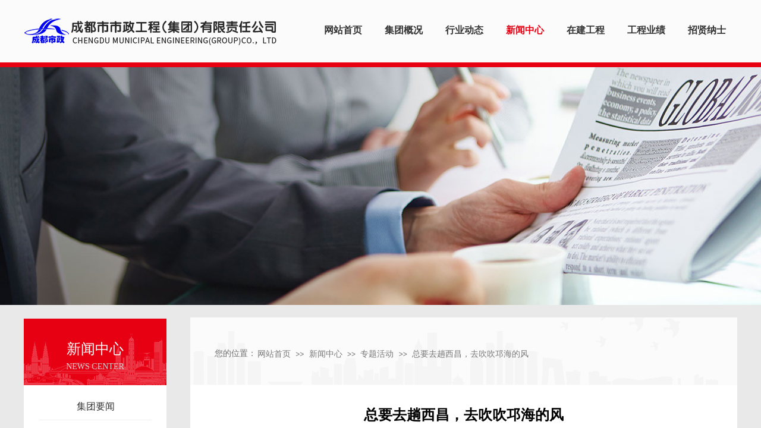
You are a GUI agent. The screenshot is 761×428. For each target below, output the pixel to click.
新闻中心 (325, 354)
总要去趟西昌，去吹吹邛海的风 (470, 354)
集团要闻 (96, 406)
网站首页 (274, 354)
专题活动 (377, 354)
